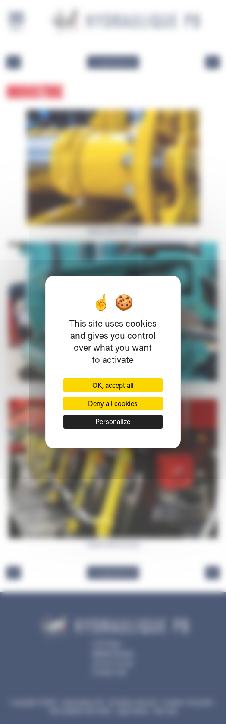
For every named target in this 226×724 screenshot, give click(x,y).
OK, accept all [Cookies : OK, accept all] (113, 385)
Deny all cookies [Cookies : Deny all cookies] (113, 403)
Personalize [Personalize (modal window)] (112, 421)
